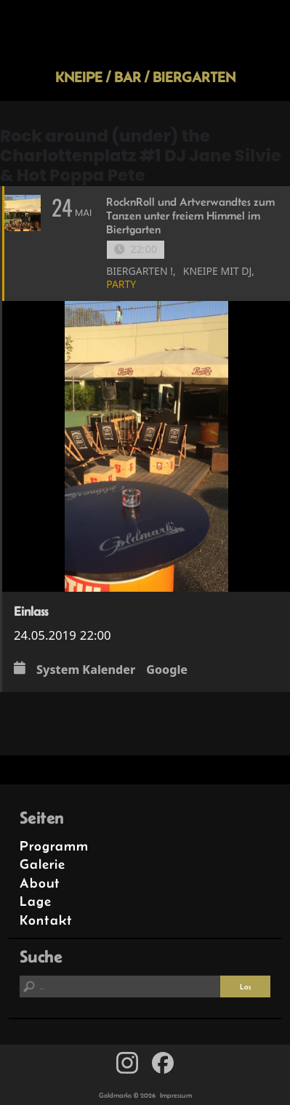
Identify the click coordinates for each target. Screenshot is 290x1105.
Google (167, 669)
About (40, 883)
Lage (36, 901)
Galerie (42, 864)
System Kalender (85, 669)
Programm (54, 845)
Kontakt (46, 920)
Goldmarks (142, 34)
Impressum (176, 1095)
